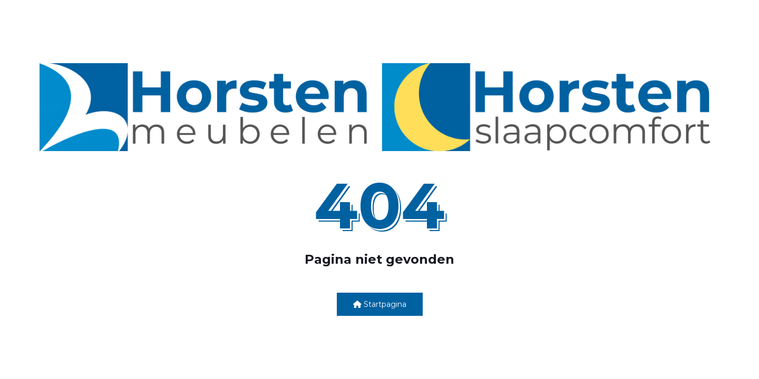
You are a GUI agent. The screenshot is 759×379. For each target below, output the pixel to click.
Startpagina (379, 304)
